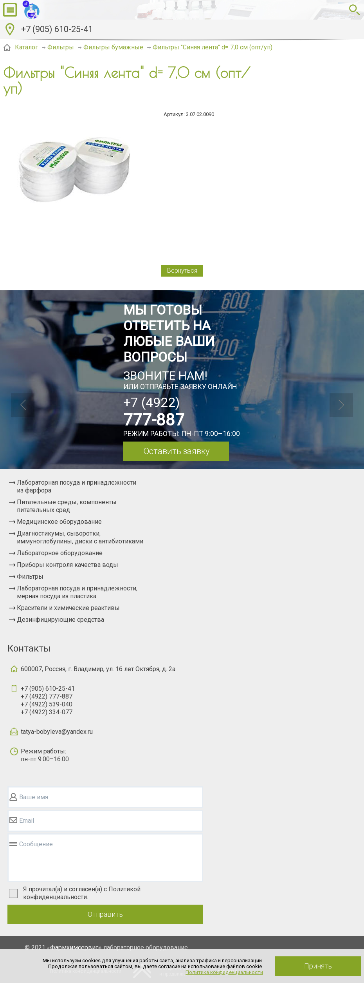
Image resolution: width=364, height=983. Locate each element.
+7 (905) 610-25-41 (57, 29)
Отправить (105, 914)
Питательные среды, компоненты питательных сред (67, 506)
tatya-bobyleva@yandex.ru (57, 731)
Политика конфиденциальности (224, 972)
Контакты (29, 648)
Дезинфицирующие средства (60, 619)
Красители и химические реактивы (68, 608)
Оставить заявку (176, 451)
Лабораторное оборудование (60, 553)
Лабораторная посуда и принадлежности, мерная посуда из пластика (77, 592)
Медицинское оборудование (59, 521)
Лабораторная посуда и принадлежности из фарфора (76, 486)
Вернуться (182, 270)
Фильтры (30, 576)
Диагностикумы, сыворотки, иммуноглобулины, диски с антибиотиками (80, 537)
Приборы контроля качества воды (67, 564)
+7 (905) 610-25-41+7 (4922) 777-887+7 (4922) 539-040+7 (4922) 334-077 (48, 700)
